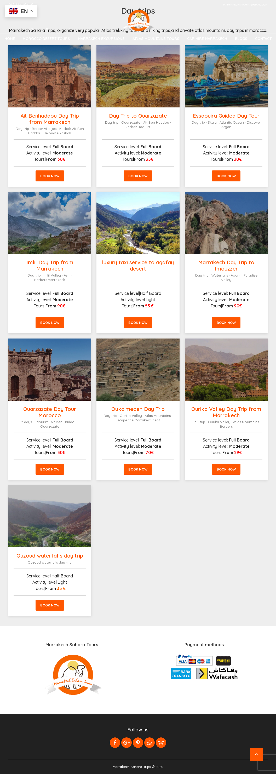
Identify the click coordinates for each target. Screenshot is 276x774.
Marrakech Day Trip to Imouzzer (226, 265)
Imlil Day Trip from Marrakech (49, 265)
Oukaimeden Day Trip (138, 409)
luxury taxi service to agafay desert (138, 265)
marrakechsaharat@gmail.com (245, 4)
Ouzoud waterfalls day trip (49, 555)
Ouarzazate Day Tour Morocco (49, 412)
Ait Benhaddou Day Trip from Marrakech (49, 118)
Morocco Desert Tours (46, 38)
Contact (263, 38)
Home (9, 38)
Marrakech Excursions (101, 38)
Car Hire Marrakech (207, 38)
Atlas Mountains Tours (156, 38)
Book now (49, 176)
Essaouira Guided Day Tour (226, 115)
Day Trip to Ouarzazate (138, 115)
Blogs (241, 38)
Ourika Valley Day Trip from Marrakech (226, 412)
